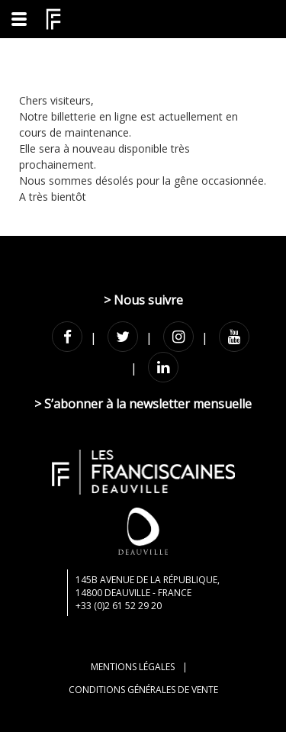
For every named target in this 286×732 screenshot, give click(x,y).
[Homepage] (53, 19)
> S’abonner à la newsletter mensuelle (143, 403)
